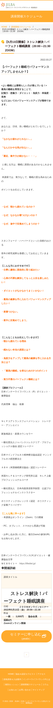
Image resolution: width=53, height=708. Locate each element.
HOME (4, 27)
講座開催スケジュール (21, 27)
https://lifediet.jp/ (28, 563)
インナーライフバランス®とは (36, 679)
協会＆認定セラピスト (26, 674)
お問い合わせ (25, 690)
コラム (45, 684)
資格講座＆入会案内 (12, 679)
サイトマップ (39, 690)
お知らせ (13, 690)
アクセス (41, 674)
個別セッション (12, 684)
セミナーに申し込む (25, 636)
